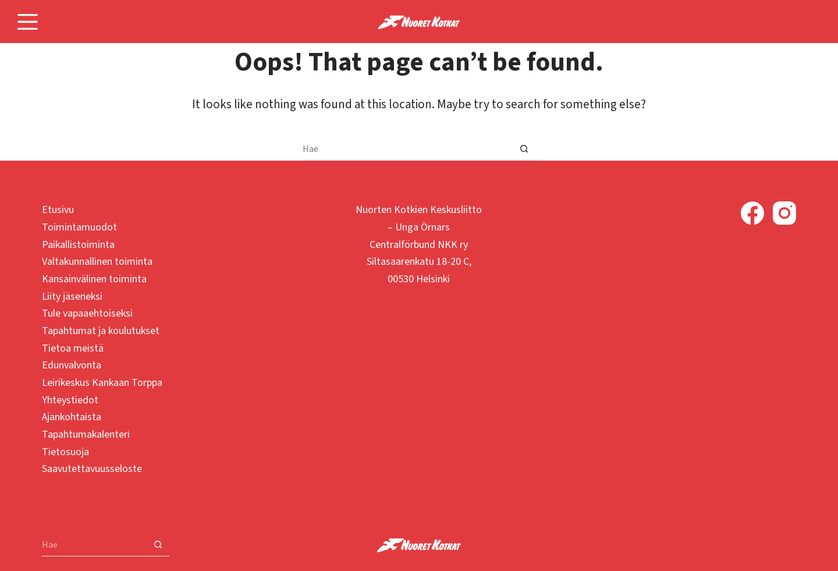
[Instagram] (784, 213)
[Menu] (27, 22)
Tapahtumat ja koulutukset (100, 331)
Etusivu (58, 210)
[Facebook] (752, 213)
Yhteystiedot (70, 400)
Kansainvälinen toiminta (94, 279)
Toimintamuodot (79, 227)
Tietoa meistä (73, 348)
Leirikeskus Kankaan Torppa (102, 382)
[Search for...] (407, 149)
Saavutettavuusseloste (92, 469)
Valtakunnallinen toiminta (97, 261)
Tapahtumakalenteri (86, 434)
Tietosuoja (65, 452)
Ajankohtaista (71, 417)
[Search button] (523, 149)
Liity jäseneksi (72, 296)
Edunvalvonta (71, 365)
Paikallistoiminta (78, 244)
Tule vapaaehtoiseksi (87, 313)
